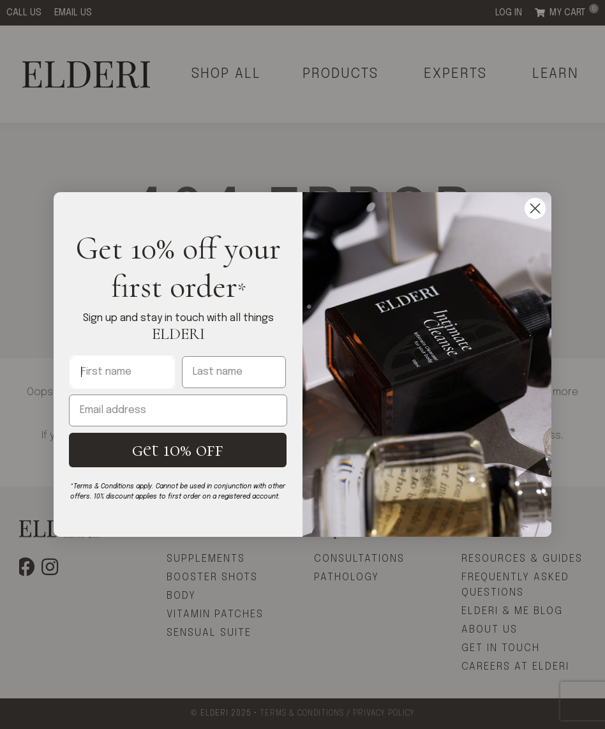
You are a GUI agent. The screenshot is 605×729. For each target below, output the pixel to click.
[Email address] (178, 410)
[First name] (122, 372)
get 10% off (177, 450)
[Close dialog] (535, 208)
